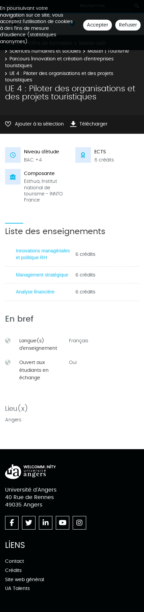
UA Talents (17, 588)
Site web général (24, 579)
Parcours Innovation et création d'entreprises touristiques (59, 62)
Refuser (128, 24)
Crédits (13, 570)
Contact (14, 561)
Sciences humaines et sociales (45, 51)
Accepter (97, 24)
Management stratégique (42, 275)
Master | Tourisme (108, 51)
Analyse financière (35, 291)
